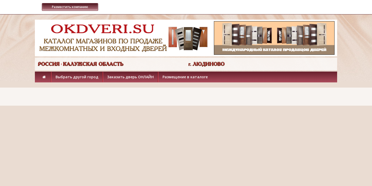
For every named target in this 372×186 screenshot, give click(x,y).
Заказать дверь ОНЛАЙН (130, 76)
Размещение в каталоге (185, 76)
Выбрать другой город (77, 76)
